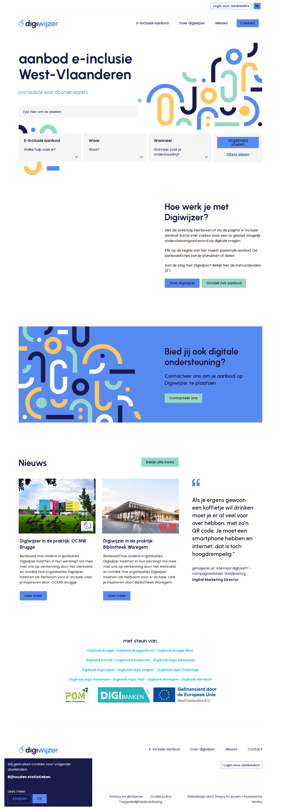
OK (39, 798)
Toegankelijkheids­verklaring (140, 802)
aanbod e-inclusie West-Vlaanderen (75, 66)
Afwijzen (19, 798)
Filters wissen (238, 154)
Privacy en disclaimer (126, 796)
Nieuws (221, 23)
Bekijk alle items (160, 462)
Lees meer (33, 595)
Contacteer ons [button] (183, 398)
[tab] (50, 147)
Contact (247, 23)
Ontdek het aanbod (223, 283)
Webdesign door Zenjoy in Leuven (214, 796)
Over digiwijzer (192, 23)
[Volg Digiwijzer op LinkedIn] (257, 6)
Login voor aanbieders (231, 6)
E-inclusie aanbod (152, 23)
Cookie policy (160, 796)
